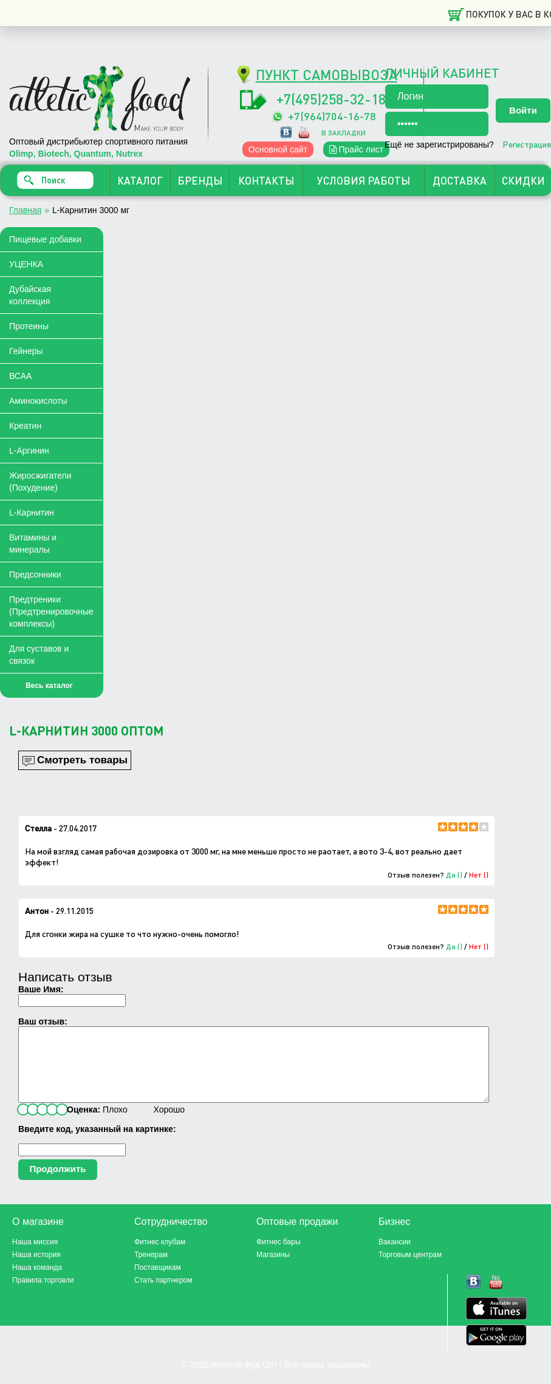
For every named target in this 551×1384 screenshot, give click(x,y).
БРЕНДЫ (199, 180)
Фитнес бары (278, 1256)
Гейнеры (26, 351)
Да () (454, 874)
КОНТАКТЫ (266, 180)
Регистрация (526, 143)
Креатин (25, 426)
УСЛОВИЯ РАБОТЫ (363, 180)
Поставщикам (157, 1282)
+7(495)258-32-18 (331, 98)
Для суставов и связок (39, 655)
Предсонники (35, 574)
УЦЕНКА (26, 264)
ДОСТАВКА (460, 180)
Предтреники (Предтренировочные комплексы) (51, 612)
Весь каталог (49, 685)
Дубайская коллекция (30, 295)
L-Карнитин (31, 512)
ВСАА (20, 376)
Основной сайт (277, 149)
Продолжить (57, 1183)
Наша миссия (35, 1256)
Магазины (273, 1269)
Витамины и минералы (32, 543)
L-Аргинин (29, 450)
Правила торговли (43, 1294)
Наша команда (37, 1282)
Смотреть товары (82, 760)
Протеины (29, 326)
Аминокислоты (38, 401)
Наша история (36, 1269)
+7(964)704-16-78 (332, 116)
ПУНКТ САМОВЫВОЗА (326, 74)
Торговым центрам (410, 1269)
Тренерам (151, 1269)
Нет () (478, 874)
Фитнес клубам (159, 1256)
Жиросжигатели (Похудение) (40, 482)
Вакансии (394, 1256)
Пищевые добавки (45, 239)
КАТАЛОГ (140, 180)
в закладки (343, 132)
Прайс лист (356, 149)
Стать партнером (163, 1294)
